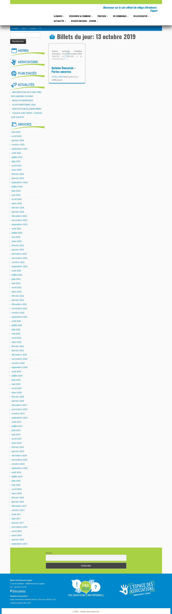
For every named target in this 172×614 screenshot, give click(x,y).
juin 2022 (16, 279)
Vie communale (121, 16)
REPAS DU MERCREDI (22, 100)
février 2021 (18, 346)
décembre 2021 (19, 304)
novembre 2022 (19, 258)
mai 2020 (16, 384)
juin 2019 (16, 430)
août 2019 (16, 422)
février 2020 (18, 396)
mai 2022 (16, 283)
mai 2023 (16, 237)
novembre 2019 (19, 409)
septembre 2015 (19, 544)
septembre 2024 (19, 182)
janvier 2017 (18, 523)
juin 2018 (16, 481)
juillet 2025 (17, 157)
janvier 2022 (18, 300)
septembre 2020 (19, 367)
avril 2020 (16, 388)
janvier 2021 (18, 350)
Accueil (15, 28)
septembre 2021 (19, 317)
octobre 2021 (18, 312)
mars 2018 (17, 493)
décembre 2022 (19, 254)
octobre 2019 (18, 413)
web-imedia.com (92, 612)
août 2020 (16, 371)
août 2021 (16, 321)
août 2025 (16, 153)
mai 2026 (16, 132)
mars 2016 (17, 535)
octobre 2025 (18, 144)
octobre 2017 (18, 510)
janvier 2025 (18, 178)
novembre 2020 (19, 359)
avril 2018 (16, 489)
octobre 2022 (18, 262)
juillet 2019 (17, 426)
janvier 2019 (18, 451)
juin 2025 (16, 161)
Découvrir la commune (81, 16)
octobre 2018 (18, 464)
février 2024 (18, 207)
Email (49, 553)
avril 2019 (16, 439)
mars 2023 (17, 241)
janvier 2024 (18, 212)
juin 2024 (16, 191)
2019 (24, 28)
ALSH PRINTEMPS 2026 (24, 104)
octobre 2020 (18, 363)
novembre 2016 (19, 527)
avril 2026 (16, 136)
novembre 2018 (19, 460)
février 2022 (18, 296)
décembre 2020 (19, 354)
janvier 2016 (18, 539)
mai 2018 (16, 485)
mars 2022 (17, 291)
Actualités (60, 21)
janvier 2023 (18, 249)
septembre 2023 (19, 224)
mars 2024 (17, 203)
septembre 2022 (19, 266)
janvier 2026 (18, 140)
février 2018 (18, 497)
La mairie (59, 16)
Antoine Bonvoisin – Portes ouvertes (64, 70)
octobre (33, 28)
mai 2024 (16, 195)
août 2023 (16, 228)
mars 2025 (17, 170)
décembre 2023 (19, 216)
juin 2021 (16, 329)
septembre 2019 (19, 417)
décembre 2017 (19, 506)
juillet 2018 (17, 476)
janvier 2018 (18, 502)
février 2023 (18, 245)
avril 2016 (16, 531)
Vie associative (141, 16)
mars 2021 (17, 342)
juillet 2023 (17, 233)
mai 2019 (16, 434)
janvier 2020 (18, 401)
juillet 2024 (17, 186)
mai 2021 (16, 333)
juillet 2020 (17, 375)
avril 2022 (16, 287)
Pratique (103, 16)
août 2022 (16, 270)
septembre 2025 (19, 149)
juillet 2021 (17, 325)
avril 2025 (16, 165)
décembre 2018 (19, 455)
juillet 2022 (17, 275)
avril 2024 (16, 199)
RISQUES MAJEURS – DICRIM (84, 21)
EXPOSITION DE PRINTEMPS (27, 109)
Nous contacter (19, 591)
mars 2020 (17, 392)
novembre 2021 (19, 308)
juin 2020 (16, 380)
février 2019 (18, 447)
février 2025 (18, 174)
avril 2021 (16, 338)
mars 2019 (17, 443)
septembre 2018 (19, 468)
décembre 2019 (19, 405)
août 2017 (16, 514)
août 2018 (16, 472)
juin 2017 (16, 518)
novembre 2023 (19, 220)
